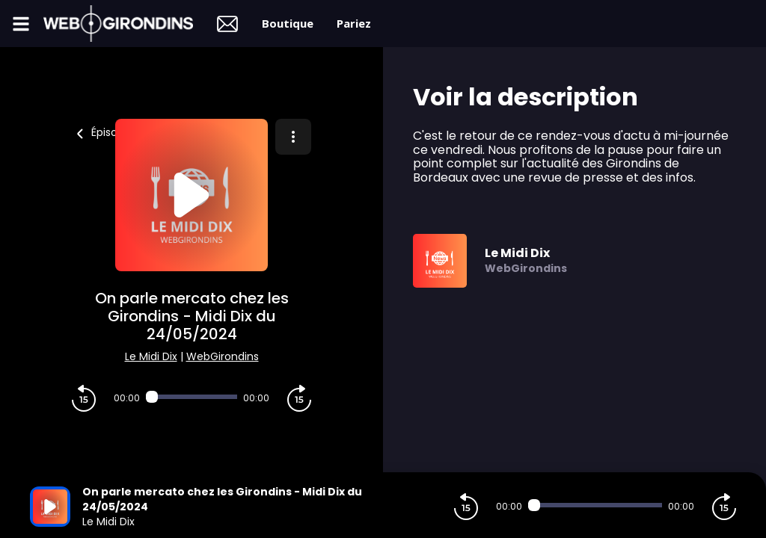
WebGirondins (222, 356)
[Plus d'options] (293, 137)
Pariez (354, 23)
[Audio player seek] (191, 397)
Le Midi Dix (151, 356)
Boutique (287, 23)
